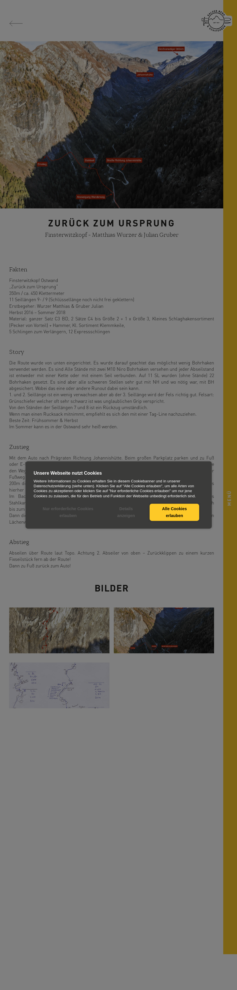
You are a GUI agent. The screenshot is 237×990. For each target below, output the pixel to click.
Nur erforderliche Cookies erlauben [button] (68, 512)
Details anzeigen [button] (126, 512)
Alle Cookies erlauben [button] (174, 512)
